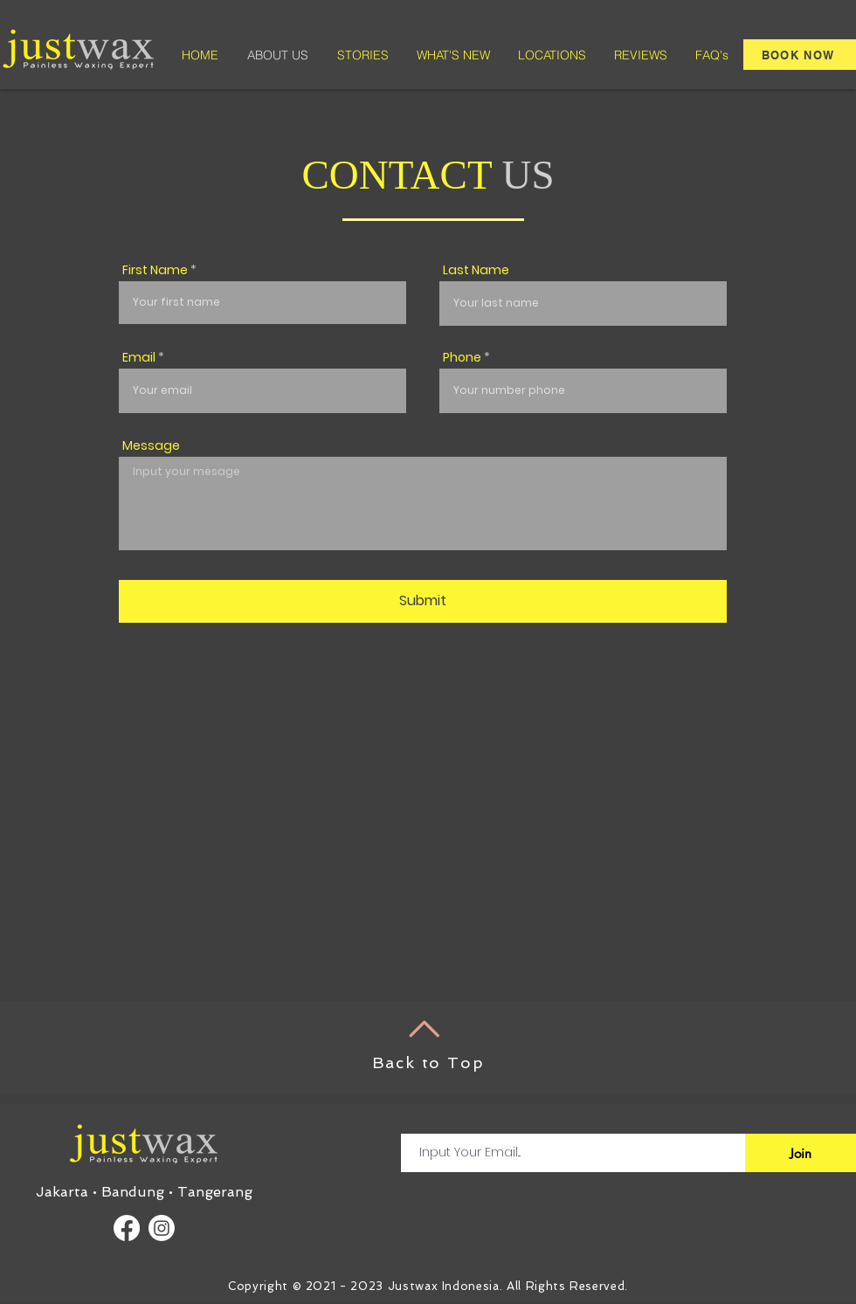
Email (138, 357)
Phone (462, 357)
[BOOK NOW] (799, 54)
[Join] (800, 1153)
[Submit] (423, 601)
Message (151, 445)
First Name (155, 270)
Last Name (476, 270)
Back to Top (428, 1062)
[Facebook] (127, 1228)
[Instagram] (161, 1228)
